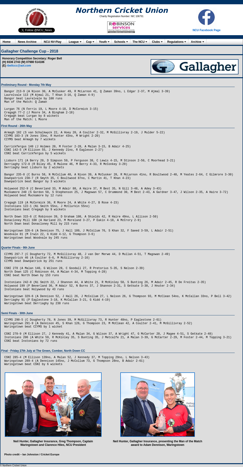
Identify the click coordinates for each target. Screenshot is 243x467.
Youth (103, 41)
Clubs (156, 41)
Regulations (175, 41)
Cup (89, 41)
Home (6, 41)
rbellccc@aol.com (19, 65)
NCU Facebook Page (206, 30)
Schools (119, 41)
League (74, 41)
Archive (196, 41)
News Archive (27, 41)
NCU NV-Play (52, 41)
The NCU (139, 41)
